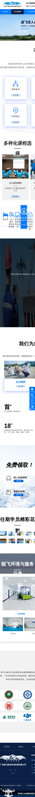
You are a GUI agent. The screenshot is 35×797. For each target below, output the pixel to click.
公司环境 (21, 614)
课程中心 (21, 746)
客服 (15, 770)
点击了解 (15, 95)
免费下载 (18, 495)
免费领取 (18, 481)
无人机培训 (17, 11)
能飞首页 (5, 11)
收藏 (10, 770)
